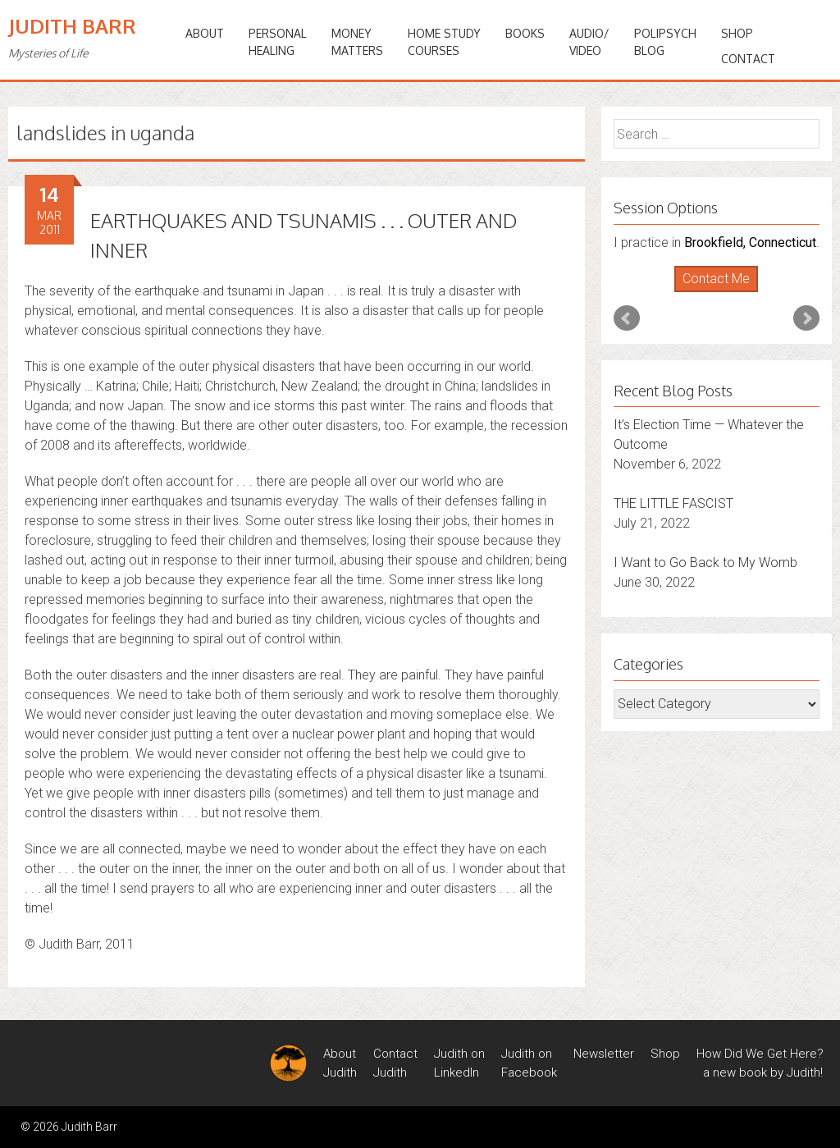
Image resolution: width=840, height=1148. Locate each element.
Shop (737, 33)
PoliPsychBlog (665, 41)
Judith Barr (72, 26)
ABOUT (204, 33)
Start (710, 292)
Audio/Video (589, 41)
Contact (748, 59)
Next (806, 318)
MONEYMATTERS (357, 41)
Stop (723, 292)
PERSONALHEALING (278, 41)
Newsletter (603, 1053)
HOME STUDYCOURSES (444, 41)
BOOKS (525, 33)
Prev (627, 318)
